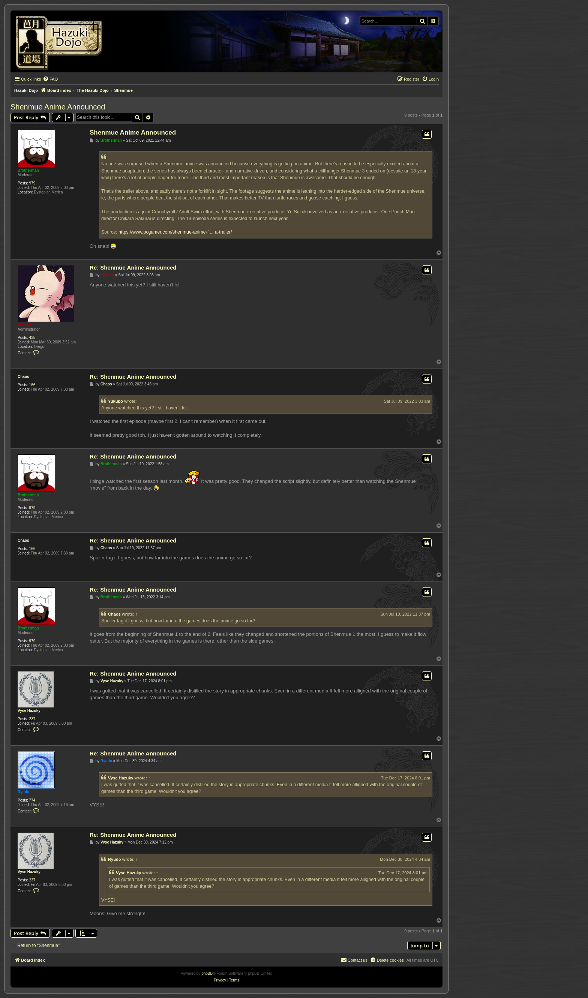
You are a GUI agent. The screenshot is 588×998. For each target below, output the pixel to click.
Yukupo (24, 325)
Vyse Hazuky (29, 711)
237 (32, 719)
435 (32, 338)
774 (32, 800)
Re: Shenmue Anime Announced (133, 267)
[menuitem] (50, 79)
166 (32, 385)
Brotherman (28, 170)
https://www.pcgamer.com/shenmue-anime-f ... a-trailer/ (175, 232)
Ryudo (23, 792)
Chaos (23, 377)
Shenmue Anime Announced (57, 107)
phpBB (207, 973)
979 (32, 183)
